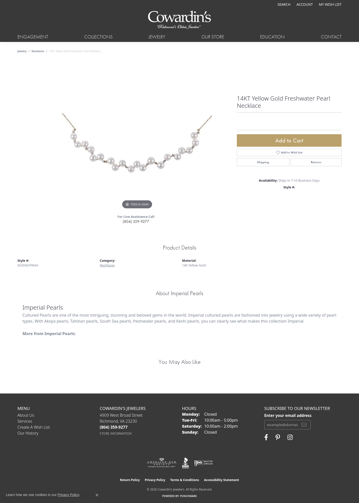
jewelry (22, 51)
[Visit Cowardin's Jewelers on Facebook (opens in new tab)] (266, 437)
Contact (331, 37)
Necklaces (38, 51)
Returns (316, 162)
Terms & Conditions (184, 480)
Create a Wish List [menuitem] (33, 427)
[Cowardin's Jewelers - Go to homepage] (179, 20)
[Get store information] (116, 433)
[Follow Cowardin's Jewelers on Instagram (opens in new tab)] (290, 437)
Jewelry (157, 37)
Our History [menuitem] (27, 433)
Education (272, 37)
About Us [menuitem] (25, 415)
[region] (137, 135)
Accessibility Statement (221, 480)
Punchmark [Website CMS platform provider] (188, 496)
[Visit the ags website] (161, 463)
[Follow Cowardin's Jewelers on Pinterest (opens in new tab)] (277, 437)
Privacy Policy (155, 480)
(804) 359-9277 (136, 221)
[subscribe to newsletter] (303, 424)
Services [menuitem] (24, 421)
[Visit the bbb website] (185, 463)
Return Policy (130, 480)
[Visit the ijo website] (203, 463)
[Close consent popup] (96, 495)
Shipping (263, 162)
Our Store (212, 37)
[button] (283, 4)
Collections (98, 37)
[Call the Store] (114, 427)
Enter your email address (287, 415)
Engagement (32, 37)
